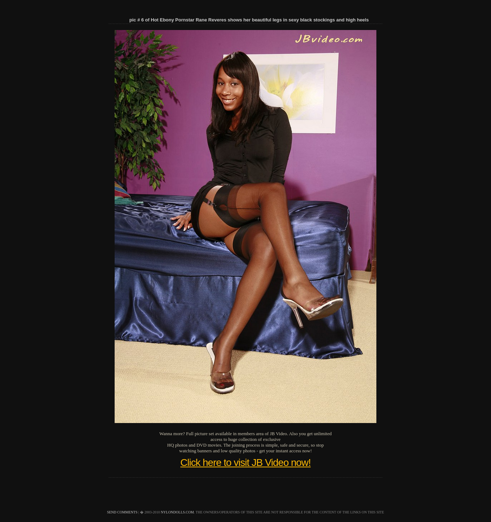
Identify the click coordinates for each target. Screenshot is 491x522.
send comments (122, 512)
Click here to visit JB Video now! (245, 462)
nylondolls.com (177, 512)
